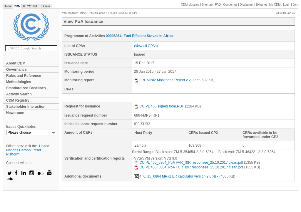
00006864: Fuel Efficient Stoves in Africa (139, 36)
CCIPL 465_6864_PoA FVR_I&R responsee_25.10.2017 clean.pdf (188, 162)
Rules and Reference (23, 76)
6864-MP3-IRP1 (128, 12)
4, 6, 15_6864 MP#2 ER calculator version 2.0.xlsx (176, 176)
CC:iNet (32, 6)
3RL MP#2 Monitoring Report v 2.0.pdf (166, 80)
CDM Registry (17, 100)
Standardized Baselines (26, 88)
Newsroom (15, 113)
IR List (112, 12)
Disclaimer (247, 4)
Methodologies (18, 82)
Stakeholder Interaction (25, 107)
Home (8, 6)
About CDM (15, 63)
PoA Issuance (97, 12)
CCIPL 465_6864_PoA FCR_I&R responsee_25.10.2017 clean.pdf (188, 167)
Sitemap (207, 4)
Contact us (230, 4)
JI (23, 6)
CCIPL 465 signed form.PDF (159, 106)
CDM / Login (280, 4)
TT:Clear (44, 6)
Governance (16, 69)
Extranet (261, 4)
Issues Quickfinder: (21, 127)
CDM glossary (190, 4)
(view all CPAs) (146, 46)
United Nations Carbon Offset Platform (27, 150)
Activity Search (19, 94)
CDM (17, 6)
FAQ (218, 4)
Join (295, 4)
